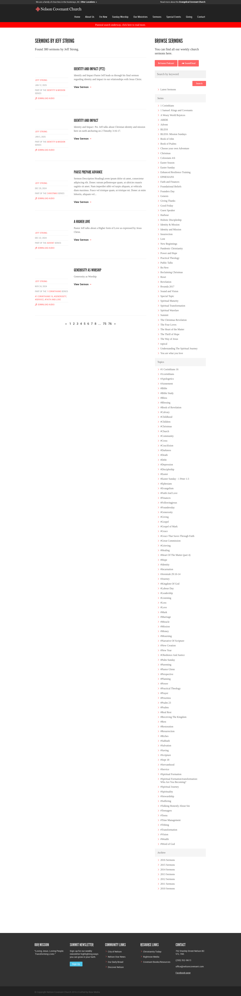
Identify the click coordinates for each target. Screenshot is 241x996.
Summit (164, 315)
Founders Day (167, 191)
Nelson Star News (116, 956)
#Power (164, 683)
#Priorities (165, 697)
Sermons (157, 17)
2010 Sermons (167, 888)
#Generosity (60, 296)
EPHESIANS (167, 176)
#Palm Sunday (167, 659)
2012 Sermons (167, 879)
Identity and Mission (170, 229)
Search (199, 83)
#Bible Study (167, 393)
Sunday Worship (120, 17)
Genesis (164, 196)
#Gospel (164, 521)
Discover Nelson (116, 966)
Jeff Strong (41, 80)
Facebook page (183, 972)
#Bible (163, 388)
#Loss (163, 602)
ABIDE (164, 119)
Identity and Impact (86, 120)
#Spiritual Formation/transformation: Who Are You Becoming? (179, 780)
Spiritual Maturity (169, 300)
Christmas (52, 193)
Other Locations (89, 1)
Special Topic (167, 296)
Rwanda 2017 (167, 286)
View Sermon (81, 87)
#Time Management (170, 820)
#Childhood (166, 416)
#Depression (166, 464)
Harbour (164, 215)
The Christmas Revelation (173, 319)
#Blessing (165, 402)
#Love (163, 607)
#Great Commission (170, 540)
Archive (161, 852)
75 (104, 323)
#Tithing (164, 824)
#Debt (163, 459)
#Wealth (164, 839)
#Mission (165, 626)
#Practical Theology (170, 688)
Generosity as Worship (87, 269)
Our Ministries (140, 17)
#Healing (165, 550)
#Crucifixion (166, 445)
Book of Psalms (168, 143)
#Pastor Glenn (167, 669)
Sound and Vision (169, 291)
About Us (89, 17)
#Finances (165, 497)
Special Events (173, 17)
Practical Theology (169, 258)
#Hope (163, 559)
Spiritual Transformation (172, 305)
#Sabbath (165, 740)
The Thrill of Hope (169, 334)
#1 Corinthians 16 (44, 296)
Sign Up (76, 963)
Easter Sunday (167, 167)
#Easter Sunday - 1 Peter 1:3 (174, 478)
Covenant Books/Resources (156, 961)
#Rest (163, 721)
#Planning (165, 678)
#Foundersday (167, 507)
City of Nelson (115, 951)
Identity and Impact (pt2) (89, 68)
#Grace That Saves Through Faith (177, 536)
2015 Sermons (167, 864)
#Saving (164, 750)
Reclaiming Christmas (171, 272)
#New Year (166, 650)
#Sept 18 (164, 759)
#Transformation (168, 829)
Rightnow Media (151, 956)
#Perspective (166, 674)
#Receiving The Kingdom (173, 716)
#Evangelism (167, 488)
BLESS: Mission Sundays (173, 134)
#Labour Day (167, 588)
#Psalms (164, 707)
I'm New (103, 17)
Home (77, 17)
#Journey (165, 578)
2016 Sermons (167, 859)
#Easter (164, 474)
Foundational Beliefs (170, 186)
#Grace (164, 531)
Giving (189, 17)
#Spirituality (166, 791)
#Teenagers (166, 810)
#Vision (164, 834)
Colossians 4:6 (167, 157)
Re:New (164, 267)
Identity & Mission (56, 90)
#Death (164, 454)
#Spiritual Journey (169, 786)
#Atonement (166, 383)
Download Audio (44, 98)
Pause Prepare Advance (88, 171)
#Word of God (167, 843)
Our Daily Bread (115, 961)
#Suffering (165, 801)
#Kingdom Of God (169, 583)
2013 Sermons (167, 874)
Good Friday (166, 205)
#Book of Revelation (170, 407)
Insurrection (166, 234)
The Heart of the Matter (172, 329)
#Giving (164, 516)
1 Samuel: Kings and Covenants (176, 110)
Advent (50, 243)
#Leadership (166, 593)
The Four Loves (168, 324)
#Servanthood (167, 764)
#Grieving (165, 545)
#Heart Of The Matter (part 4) (175, 555)
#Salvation (165, 745)
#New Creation (168, 645)
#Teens (163, 815)
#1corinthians (167, 374)
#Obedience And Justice (172, 655)
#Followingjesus (168, 502)
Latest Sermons (168, 89)
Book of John (167, 138)
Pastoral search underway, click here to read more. (120, 24)
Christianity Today (152, 951)
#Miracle (164, 621)
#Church (164, 431)
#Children (165, 421)
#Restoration (166, 726)
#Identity (164, 564)
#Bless (163, 397)
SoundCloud (189, 63)
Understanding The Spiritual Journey (179, 348)
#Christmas (166, 426)
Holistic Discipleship (171, 219)
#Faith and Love (53, 299)
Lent (162, 238)
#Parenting (165, 664)
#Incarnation (166, 569)
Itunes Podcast (166, 63)
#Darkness (165, 450)
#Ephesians (166, 483)
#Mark (163, 612)
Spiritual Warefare (169, 310)
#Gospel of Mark (168, 526)
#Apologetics (167, 378)
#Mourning (166, 636)
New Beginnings (168, 243)
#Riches (164, 735)
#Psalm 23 (165, 702)
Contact (201, 17)
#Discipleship (167, 469)
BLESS (164, 129)
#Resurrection (167, 731)
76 (110, 323)
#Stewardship (167, 796)
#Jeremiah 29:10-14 (170, 574)
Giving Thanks (167, 200)
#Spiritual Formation (170, 774)
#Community (167, 435)
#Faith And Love (168, 493)
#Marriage (165, 616)
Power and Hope (168, 253)
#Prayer (164, 693)
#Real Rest (165, 712)
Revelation (165, 281)
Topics (160, 361)
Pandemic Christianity (171, 248)
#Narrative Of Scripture (172, 640)
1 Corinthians (54, 291)
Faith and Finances (169, 181)
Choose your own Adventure (174, 148)
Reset (163, 276)
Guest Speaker (167, 210)
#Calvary (165, 412)
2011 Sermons (167, 883)
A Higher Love (82, 221)
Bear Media (94, 991)
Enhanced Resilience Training (175, 172)
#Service (39, 299)
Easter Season (167, 162)
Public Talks (166, 262)
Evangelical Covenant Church (192, 1)
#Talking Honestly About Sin (175, 805)
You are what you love (171, 353)
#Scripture (165, 755)
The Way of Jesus (169, 338)
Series (160, 98)
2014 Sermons (167, 869)
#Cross (163, 440)
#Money (164, 631)
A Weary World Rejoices (172, 115)
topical (163, 343)
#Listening (165, 597)
